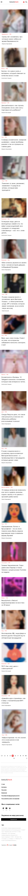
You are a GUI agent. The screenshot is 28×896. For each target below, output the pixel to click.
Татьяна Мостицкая (6, 120)
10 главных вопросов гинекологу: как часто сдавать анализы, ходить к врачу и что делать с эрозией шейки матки (13, 527)
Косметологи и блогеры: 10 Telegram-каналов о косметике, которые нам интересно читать (13, 406)
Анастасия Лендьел (6, 83)
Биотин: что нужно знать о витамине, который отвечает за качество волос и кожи (13, 79)
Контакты (4, 835)
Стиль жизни (4, 601)
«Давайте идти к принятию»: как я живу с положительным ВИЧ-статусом (13, 749)
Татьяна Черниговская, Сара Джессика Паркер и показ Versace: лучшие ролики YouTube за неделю (13, 607)
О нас (3, 832)
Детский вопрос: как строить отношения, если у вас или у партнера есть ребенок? (12, 116)
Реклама (3, 838)
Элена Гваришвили (6, 288)
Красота (3, 400)
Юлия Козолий (5, 331)
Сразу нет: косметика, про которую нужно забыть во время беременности (12, 42)
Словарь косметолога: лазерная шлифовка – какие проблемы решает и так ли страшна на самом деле (13, 154)
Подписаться (13, 867)
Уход (2, 147)
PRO (10, 37)
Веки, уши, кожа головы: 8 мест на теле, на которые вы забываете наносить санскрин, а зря (13, 365)
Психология (3, 234)
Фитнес (3, 638)
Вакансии (4, 841)
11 (14, 806)
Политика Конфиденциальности (10, 844)
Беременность (5, 37)
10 (25, 804)
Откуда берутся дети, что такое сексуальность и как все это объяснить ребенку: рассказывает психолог (13, 446)
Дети (2, 440)
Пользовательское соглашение (10, 847)
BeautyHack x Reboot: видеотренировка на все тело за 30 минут (12, 644)
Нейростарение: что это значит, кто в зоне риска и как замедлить (14, 788)
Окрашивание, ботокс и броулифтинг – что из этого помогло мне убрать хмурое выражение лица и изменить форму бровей (12, 567)
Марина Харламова (7, 46)
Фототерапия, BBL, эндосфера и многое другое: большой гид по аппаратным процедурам (13, 679)
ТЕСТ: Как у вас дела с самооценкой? (9, 713)
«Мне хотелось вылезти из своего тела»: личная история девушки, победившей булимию (13, 283)
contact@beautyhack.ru (10, 888)
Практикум (3, 110)
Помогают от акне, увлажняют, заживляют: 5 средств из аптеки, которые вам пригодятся (13, 200)
